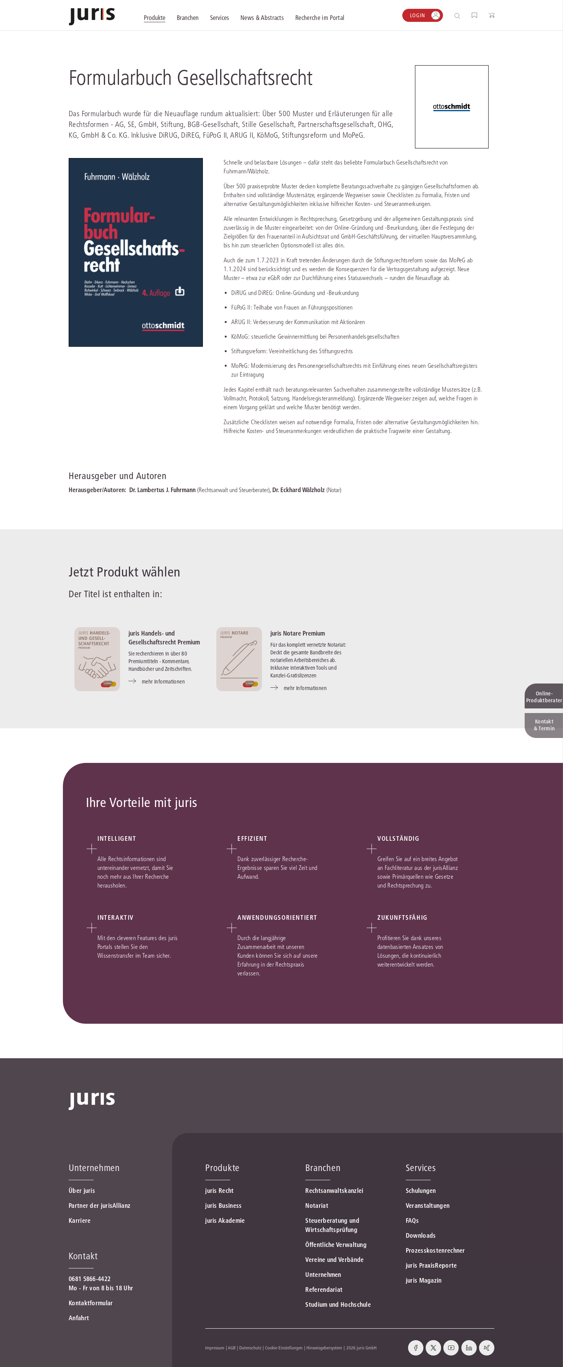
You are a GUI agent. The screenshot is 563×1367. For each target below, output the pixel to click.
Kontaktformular (91, 1303)
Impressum (214, 1348)
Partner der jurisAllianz (99, 1205)
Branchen (323, 1167)
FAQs (412, 1220)
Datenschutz (250, 1348)
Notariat (316, 1205)
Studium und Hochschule (338, 1304)
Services (421, 1167)
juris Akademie (225, 1220)
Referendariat (323, 1289)
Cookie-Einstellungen (284, 1348)
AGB (231, 1348)
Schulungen (421, 1190)
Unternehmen (323, 1274)
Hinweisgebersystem (324, 1348)
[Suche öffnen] (458, 15)
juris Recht (219, 1190)
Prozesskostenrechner (435, 1250)
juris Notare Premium (297, 633)
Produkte (222, 1167)
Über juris (82, 1190)
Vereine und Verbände (334, 1259)
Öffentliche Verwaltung (336, 1244)
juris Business (223, 1205)
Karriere (80, 1220)
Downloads (421, 1235)
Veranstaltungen (428, 1205)
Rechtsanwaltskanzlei (334, 1190)
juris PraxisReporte (431, 1265)
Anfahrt (79, 1318)
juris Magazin (424, 1280)
